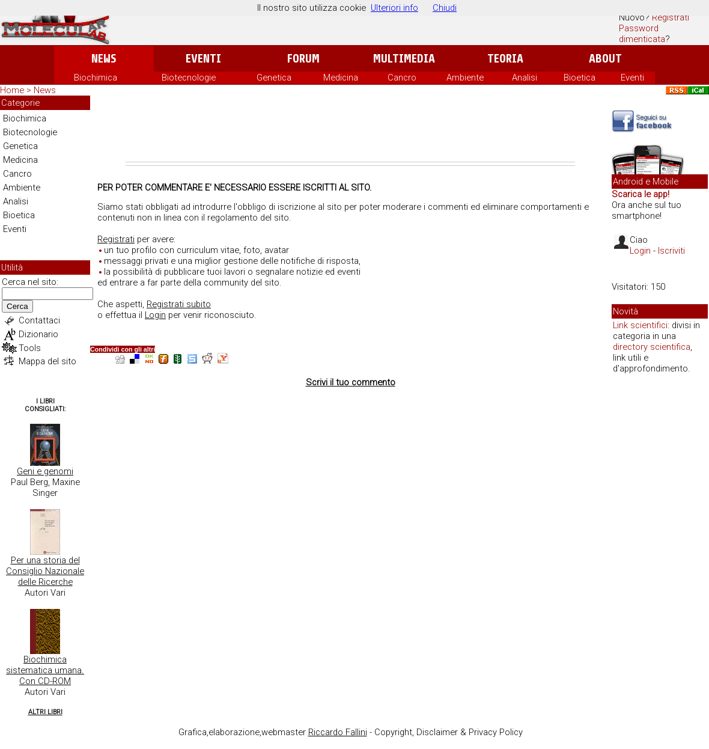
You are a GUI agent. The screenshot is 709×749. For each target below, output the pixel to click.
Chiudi (445, 7)
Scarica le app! (640, 194)
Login (155, 315)
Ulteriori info (394, 7)
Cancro (402, 77)
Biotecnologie (189, 77)
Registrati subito (179, 304)
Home (12, 90)
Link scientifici (640, 325)
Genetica (274, 77)
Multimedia (404, 59)
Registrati (670, 17)
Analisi (524, 77)
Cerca (17, 306)
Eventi (203, 59)
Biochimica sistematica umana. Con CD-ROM (45, 670)
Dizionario (38, 334)
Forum (303, 59)
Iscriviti (671, 250)
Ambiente (465, 77)
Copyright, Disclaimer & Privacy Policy (448, 732)
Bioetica (579, 77)
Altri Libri (45, 712)
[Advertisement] (350, 129)
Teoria (505, 59)
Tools (30, 348)
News (103, 59)
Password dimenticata (642, 33)
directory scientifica (651, 346)
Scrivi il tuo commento (350, 382)
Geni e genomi (45, 471)
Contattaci (39, 320)
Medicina (340, 77)
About (605, 59)
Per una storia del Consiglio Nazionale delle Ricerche (45, 571)
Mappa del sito (47, 361)
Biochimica (95, 77)
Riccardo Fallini (337, 732)
